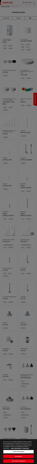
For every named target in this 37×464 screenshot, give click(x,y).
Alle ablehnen (18, 456)
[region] (18, 451)
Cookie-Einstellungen (18, 451)
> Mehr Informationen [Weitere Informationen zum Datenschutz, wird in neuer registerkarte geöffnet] (16, 448)
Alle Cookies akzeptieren (18, 461)
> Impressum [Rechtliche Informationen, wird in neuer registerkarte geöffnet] (25, 448)
